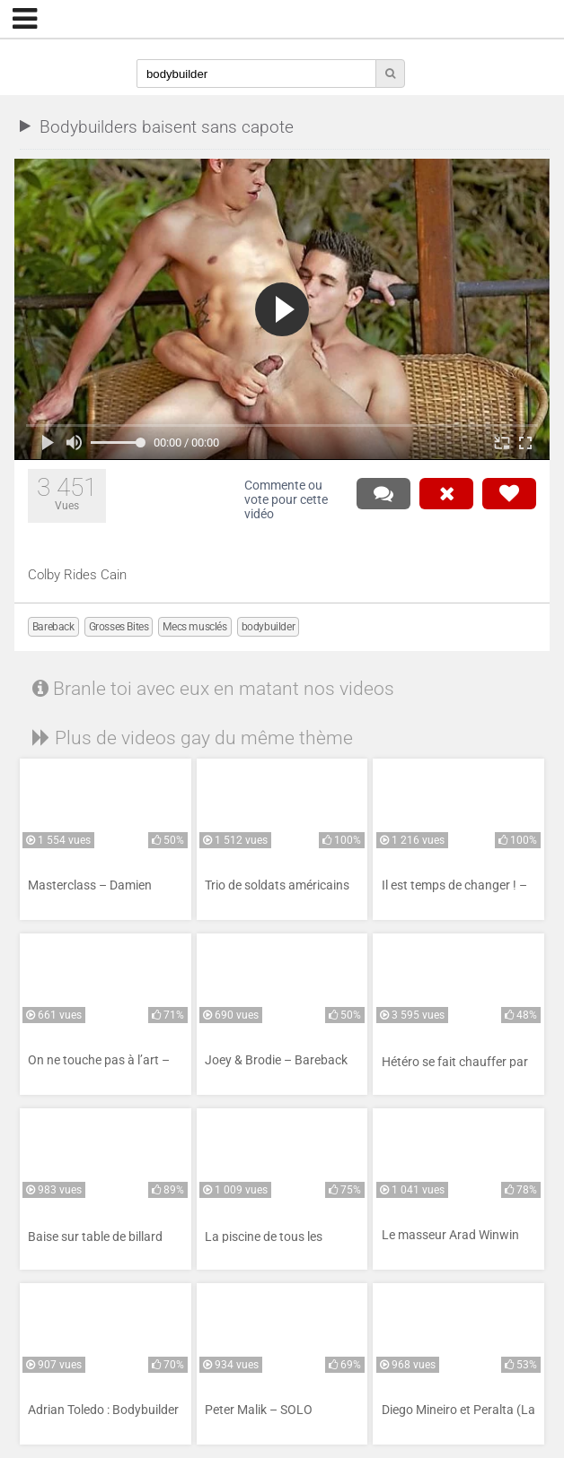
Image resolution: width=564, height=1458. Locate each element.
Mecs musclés (194, 627)
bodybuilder (268, 627)
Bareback (53, 627)
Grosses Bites (119, 627)
